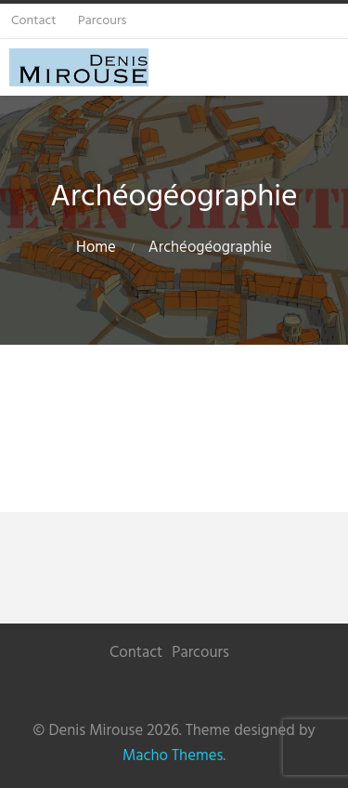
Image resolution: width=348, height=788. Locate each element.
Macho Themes (172, 755)
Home (96, 247)
